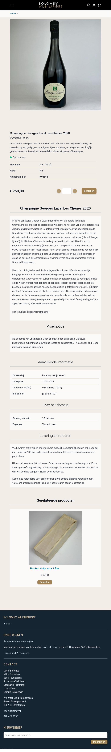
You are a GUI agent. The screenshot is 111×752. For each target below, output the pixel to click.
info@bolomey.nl (12, 711)
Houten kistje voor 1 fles (44, 568)
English (7, 623)
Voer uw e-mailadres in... (18, 735)
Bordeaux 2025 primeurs (16, 653)
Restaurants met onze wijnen (18, 641)
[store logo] (50, 5)
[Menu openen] (11, 5)
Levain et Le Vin (49, 647)
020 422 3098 (11, 716)
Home (13, 13)
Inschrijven (99, 741)
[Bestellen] (44, 582)
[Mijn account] (94, 5)
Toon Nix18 (7, 748)
